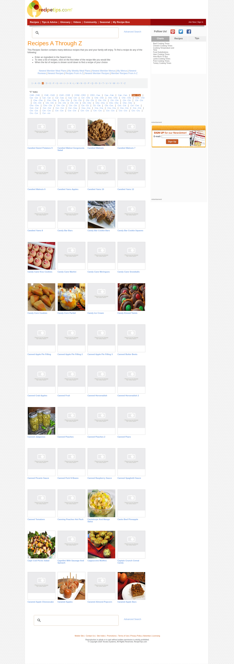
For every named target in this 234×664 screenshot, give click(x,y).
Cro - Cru (136, 110)
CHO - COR (64, 95)
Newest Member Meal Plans (52, 70)
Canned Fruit (64, 395)
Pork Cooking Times (161, 61)
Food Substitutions (160, 52)
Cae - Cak (109, 95)
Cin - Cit (85, 105)
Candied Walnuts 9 (37, 189)
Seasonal (105, 22)
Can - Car (136, 95)
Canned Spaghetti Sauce (129, 478)
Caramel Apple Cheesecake (41, 602)
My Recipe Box (121, 22)
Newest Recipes (56, 73)
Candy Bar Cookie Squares (130, 230)
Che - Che (99, 98)
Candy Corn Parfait (67, 313)
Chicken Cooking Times (162, 46)
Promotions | (112, 636)
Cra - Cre (124, 108)
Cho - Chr (47, 105)
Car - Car (34, 98)
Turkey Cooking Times (162, 63)
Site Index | (101, 636)
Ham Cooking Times (161, 54)
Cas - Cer (72, 98)
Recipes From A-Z (74, 73)
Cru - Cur (34, 113)
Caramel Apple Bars (127, 602)
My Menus (122, 70)
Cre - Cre (137, 108)
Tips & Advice (49, 22)
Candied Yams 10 (96, 189)
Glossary (65, 22)
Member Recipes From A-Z (124, 73)
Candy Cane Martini (67, 272)
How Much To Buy (160, 57)
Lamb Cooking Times (161, 59)
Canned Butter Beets (127, 354)
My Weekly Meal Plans (79, 70)
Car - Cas (59, 98)
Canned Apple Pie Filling (39, 354)
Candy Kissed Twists (127, 313)
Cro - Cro (110, 110)
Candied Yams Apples (68, 189)
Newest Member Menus (103, 70)
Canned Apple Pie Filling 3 (100, 354)
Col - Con (135, 105)
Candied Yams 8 (35, 230)
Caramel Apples (65, 602)
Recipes (34, 22)
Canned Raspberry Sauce (100, 478)
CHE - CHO (49, 95)
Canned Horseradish (97, 395)
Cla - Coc (109, 105)
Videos (77, 22)
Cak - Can (122, 95)
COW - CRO (80, 95)
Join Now (192, 22)
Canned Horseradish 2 (128, 395)
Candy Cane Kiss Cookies (40, 272)
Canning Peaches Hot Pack (71, 519)
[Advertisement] (139, 9)
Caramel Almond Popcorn (100, 602)
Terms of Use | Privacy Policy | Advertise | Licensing (139, 636)
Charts (160, 38)
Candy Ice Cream (96, 313)
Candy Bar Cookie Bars (99, 230)
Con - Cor (34, 108)
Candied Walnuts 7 (126, 148)
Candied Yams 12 (126, 189)
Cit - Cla (96, 105)
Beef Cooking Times (161, 44)
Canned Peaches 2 (96, 437)
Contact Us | (91, 636)
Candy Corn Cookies (37, 313)
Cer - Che (85, 98)
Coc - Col (122, 105)
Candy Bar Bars (65, 230)
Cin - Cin (73, 105)
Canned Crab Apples (37, 395)
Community (90, 22)
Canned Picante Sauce (38, 478)
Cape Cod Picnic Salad (38, 560)
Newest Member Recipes (97, 73)
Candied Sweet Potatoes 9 (40, 148)
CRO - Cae (95, 95)
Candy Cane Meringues (99, 272)
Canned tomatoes (36, 519)
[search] (74, 33)
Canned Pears (124, 437)
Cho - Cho (100, 103)
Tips (197, 38)
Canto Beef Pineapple (128, 519)
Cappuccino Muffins (97, 560)
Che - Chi (65, 100)
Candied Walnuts (96, 148)
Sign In (200, 22)
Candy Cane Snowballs (129, 272)
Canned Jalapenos (36, 437)
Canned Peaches (66, 437)
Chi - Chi (78, 100)
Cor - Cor (47, 108)
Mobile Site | (80, 636)
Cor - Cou (72, 108)
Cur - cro (46, 113)
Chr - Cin (60, 105)
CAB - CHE (35, 95)
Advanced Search (132, 31)
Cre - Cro (97, 110)
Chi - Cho (87, 103)
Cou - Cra (86, 108)
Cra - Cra (99, 108)
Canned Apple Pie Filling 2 (70, 354)
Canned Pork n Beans (68, 478)
